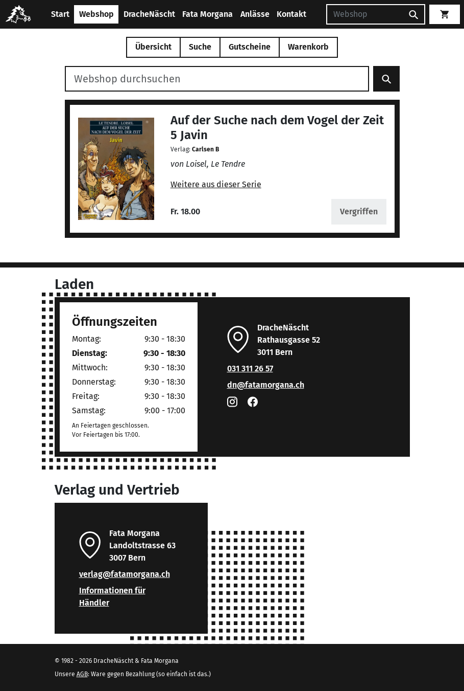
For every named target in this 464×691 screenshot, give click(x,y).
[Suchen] (364, 14)
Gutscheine (250, 47)
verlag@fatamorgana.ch (124, 574)
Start (60, 14)
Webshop (96, 14)
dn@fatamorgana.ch (265, 385)
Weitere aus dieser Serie (215, 184)
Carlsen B (205, 149)
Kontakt (291, 14)
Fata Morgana (207, 14)
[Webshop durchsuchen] (217, 79)
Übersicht (153, 47)
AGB (82, 674)
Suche (200, 47)
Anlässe (255, 14)
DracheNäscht (149, 14)
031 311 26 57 (250, 368)
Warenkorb (308, 47)
